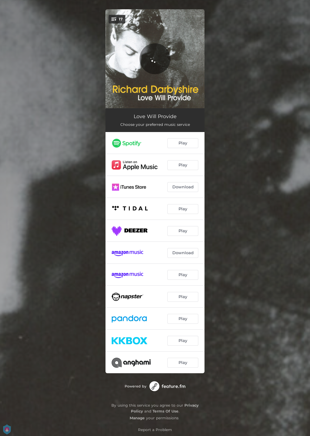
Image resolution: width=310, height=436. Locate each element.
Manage (137, 418)
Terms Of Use (166, 411)
